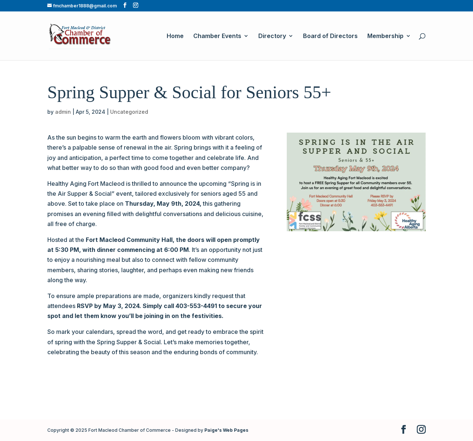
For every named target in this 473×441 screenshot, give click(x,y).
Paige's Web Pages (226, 430)
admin (63, 112)
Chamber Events (217, 36)
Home (175, 36)
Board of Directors (330, 36)
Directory (272, 36)
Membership (385, 36)
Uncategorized (129, 112)
